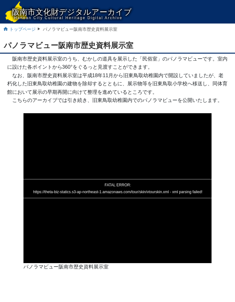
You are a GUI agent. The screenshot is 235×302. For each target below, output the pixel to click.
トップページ (22, 29)
